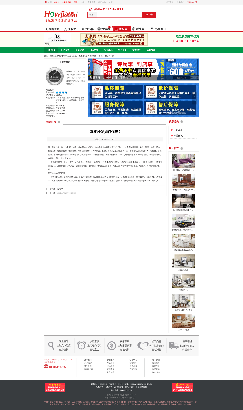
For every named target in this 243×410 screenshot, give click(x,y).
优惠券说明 (88, 369)
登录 (76, 2)
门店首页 (51, 50)
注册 (83, 2)
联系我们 (180, 2)
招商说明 (133, 363)
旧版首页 (109, 387)
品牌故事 (151, 50)
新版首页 (100, 387)
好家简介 (156, 363)
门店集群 (112, 384)
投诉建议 (110, 366)
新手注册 (88, 366)
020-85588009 (126, 390)
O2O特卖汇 (118, 387)
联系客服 (110, 369)
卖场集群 (104, 384)
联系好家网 (129, 387)
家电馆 (135, 384)
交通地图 (136, 50)
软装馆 (149, 384)
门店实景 (65, 50)
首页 (46, 56)
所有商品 (108, 50)
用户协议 (88, 363)
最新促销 (79, 50)
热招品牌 (133, 366)
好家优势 (156, 366)
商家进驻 (91, 2)
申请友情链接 (141, 387)
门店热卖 (94, 50)
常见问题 (110, 363)
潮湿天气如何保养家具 (66, 193)
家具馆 (128, 384)
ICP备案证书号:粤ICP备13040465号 (122, 395)
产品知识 (178, 135)
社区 (111, 2)
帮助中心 (102, 2)
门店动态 (178, 130)
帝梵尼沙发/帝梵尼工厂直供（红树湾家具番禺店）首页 (76, 56)
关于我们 (170, 2)
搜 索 (149, 14)
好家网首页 (66, 2)
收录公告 (110, 372)
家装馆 (142, 384)
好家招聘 (156, 372)
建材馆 (121, 384)
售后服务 (122, 50)
